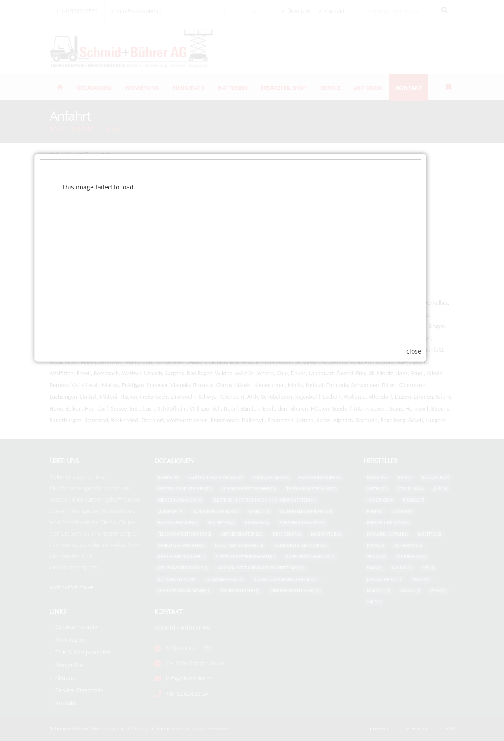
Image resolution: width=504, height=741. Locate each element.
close (435, 458)
